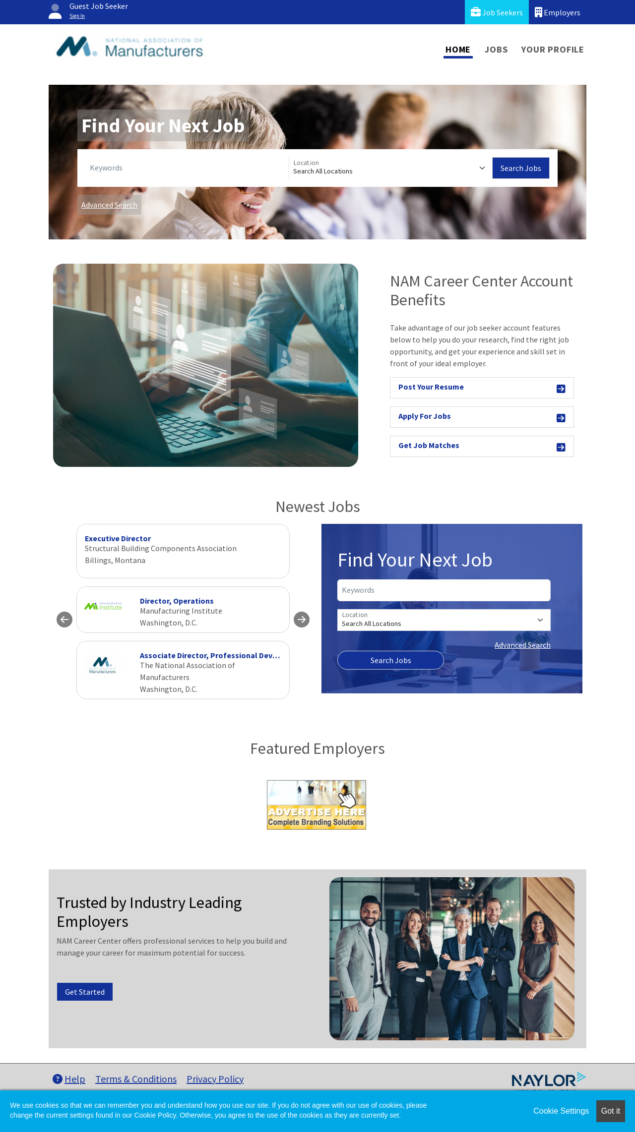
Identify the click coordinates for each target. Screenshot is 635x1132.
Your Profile (552, 49)
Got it (610, 1111)
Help (69, 1079)
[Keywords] (187, 168)
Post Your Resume (482, 388)
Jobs (496, 49)
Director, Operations (177, 601)
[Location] (391, 168)
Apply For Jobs (482, 417)
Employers (557, 12)
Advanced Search (109, 205)
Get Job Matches (482, 446)
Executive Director (118, 538)
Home (458, 49)
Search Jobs (521, 168)
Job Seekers (497, 12)
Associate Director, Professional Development (224, 655)
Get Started (85, 992)
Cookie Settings (561, 1111)
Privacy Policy (215, 1079)
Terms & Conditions (136, 1079)
